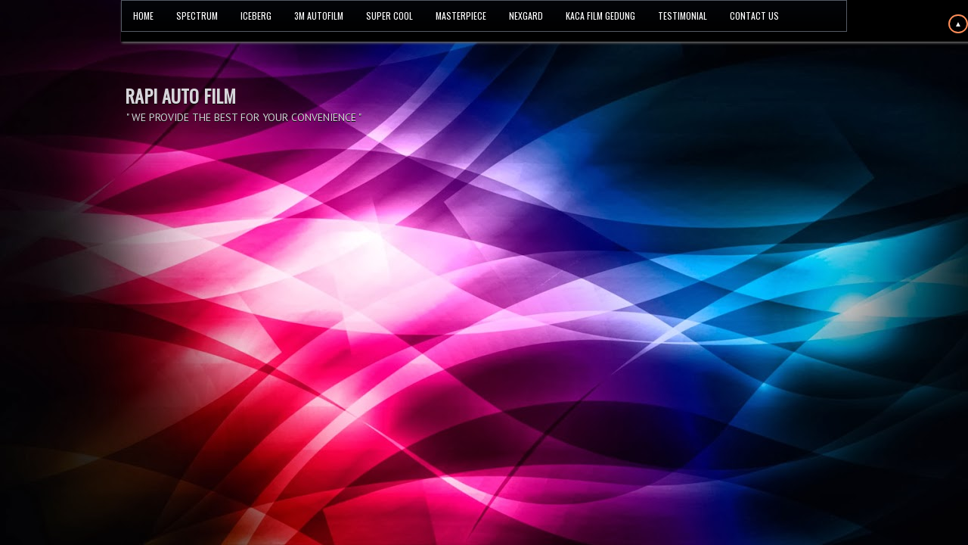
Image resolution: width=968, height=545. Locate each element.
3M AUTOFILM (318, 15)
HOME (143, 15)
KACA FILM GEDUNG (600, 15)
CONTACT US (754, 15)
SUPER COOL (389, 15)
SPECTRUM (197, 15)
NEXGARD (526, 15)
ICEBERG (255, 15)
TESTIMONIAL (682, 15)
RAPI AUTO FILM (180, 95)
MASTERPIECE (461, 15)
